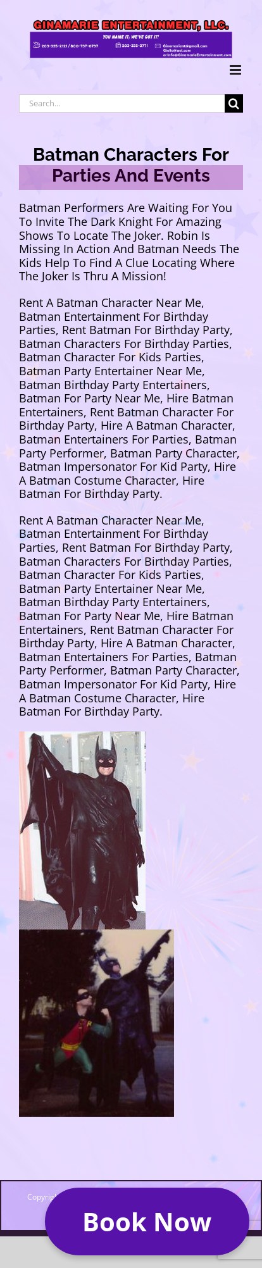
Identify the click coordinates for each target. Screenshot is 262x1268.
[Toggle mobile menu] (236, 70)
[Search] (234, 103)
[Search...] (122, 103)
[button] (147, 1221)
